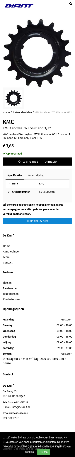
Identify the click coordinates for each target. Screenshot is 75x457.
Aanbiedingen (11, 251)
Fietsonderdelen (22, 112)
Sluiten (44, 452)
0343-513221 (21, 402)
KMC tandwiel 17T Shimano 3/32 (53, 112)
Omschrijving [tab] (35, 175)
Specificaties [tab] (15, 175)
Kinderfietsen (11, 299)
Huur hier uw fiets (37, 221)
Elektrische (10, 288)
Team (6, 257)
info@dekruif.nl (21, 407)
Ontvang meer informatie (37, 161)
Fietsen (7, 282)
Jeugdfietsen (11, 293)
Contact (7, 262)
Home (6, 112)
